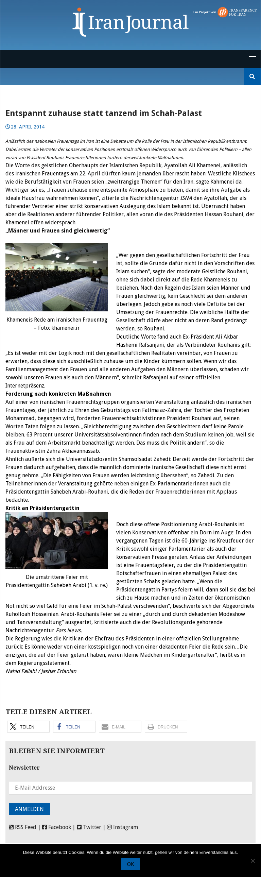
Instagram (122, 827)
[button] (28, 727)
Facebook (56, 827)
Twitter (89, 827)
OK (130, 864)
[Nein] (252, 860)
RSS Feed (22, 827)
